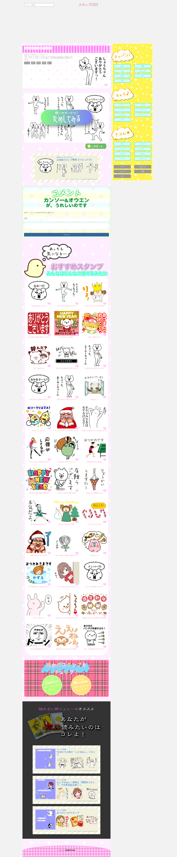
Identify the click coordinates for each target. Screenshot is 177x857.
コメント (122, 171)
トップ (122, 167)
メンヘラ (122, 149)
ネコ (122, 105)
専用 (44, 63)
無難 (142, 66)
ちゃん (27, 63)
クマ (122, 110)
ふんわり (122, 154)
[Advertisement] (88, 26)
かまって (143, 144)
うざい (122, 119)
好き (122, 144)
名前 (38, 63)
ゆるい (143, 154)
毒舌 (122, 76)
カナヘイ (143, 110)
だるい (143, 149)
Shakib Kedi (70, 850)
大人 (122, 71)
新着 (142, 171)
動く (49, 63)
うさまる (122, 115)
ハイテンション (143, 115)
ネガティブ (142, 158)
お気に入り (142, 167)
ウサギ (143, 105)
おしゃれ (143, 71)
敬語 (122, 66)
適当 (122, 81)
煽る (33, 63)
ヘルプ (122, 176)
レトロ (122, 158)
